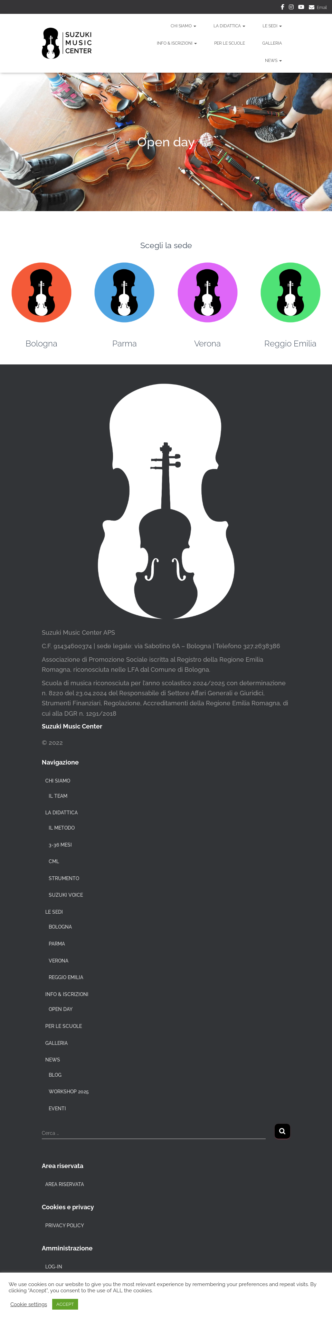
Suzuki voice (66, 895)
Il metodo (62, 828)
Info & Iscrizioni (177, 43)
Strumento (64, 878)
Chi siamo (183, 26)
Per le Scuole (229, 43)
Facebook (282, 8)
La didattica (229, 26)
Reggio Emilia (290, 343)
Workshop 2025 (69, 1091)
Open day (61, 1009)
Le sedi (272, 26)
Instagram (291, 8)
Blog (55, 1075)
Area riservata (64, 1184)
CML (54, 861)
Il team (58, 796)
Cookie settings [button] (28, 1304)
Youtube (301, 8)
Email (322, 7)
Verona (207, 343)
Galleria (272, 43)
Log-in (53, 1266)
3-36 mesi (60, 845)
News (273, 60)
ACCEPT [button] (65, 1304)
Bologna (41, 343)
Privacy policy (64, 1225)
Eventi (57, 1108)
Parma (124, 343)
